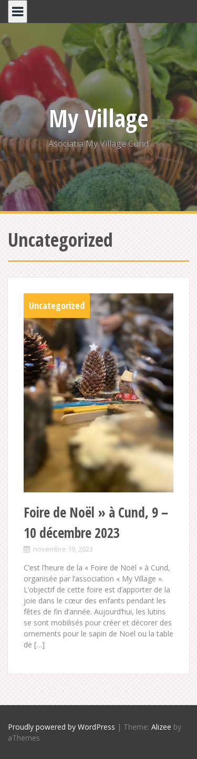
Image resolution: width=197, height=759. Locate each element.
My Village (99, 118)
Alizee (161, 727)
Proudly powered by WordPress (61, 727)
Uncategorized (57, 305)
